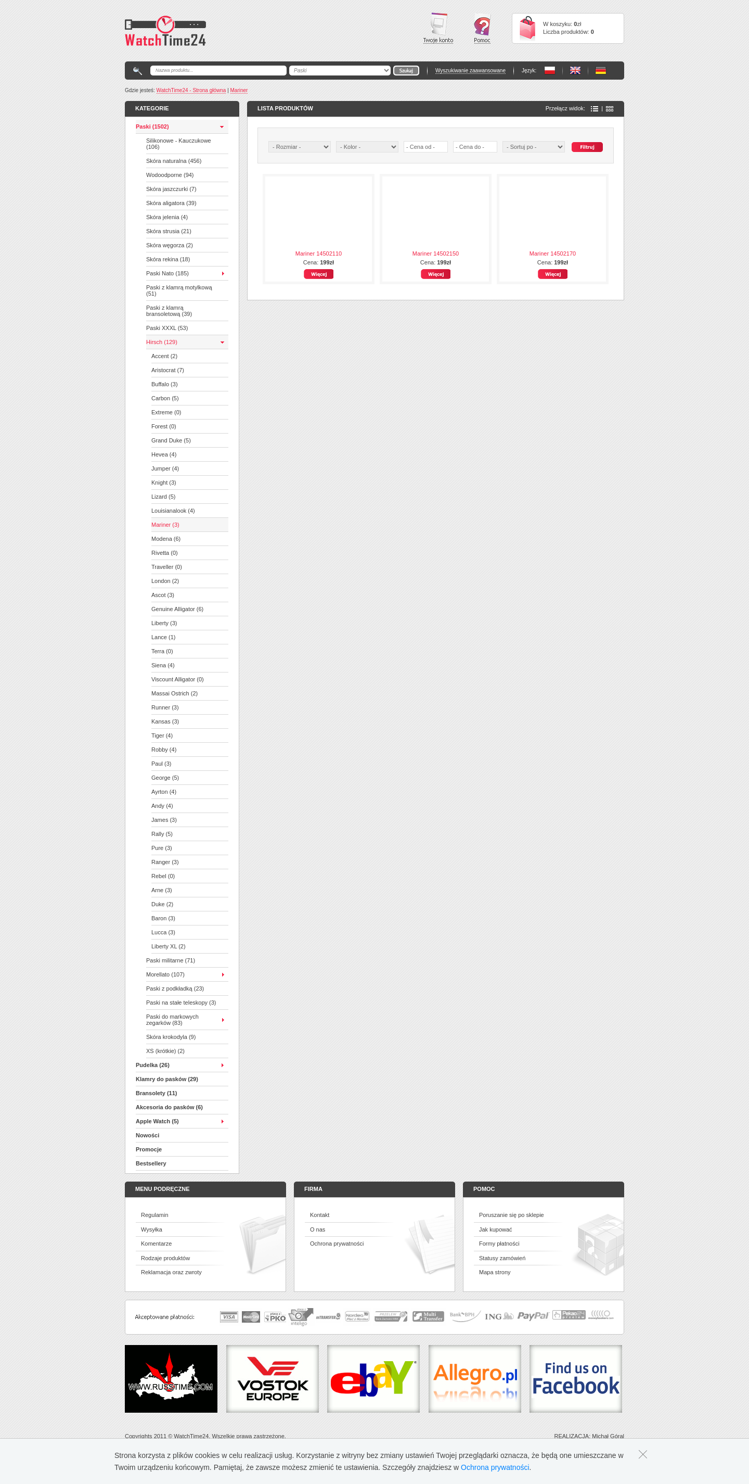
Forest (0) (163, 426)
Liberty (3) (164, 623)
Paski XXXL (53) (167, 328)
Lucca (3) (163, 932)
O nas (317, 1229)
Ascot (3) (162, 595)
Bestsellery (151, 1163)
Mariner (239, 90)
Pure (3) (161, 848)
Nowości (147, 1135)
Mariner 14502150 (435, 253)
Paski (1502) (152, 126)
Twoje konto (438, 28)
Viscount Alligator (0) (177, 679)
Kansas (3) (165, 721)
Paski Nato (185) (167, 273)
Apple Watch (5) (157, 1121)
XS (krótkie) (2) (165, 1051)
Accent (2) (164, 356)
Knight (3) (163, 482)
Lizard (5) (163, 496)
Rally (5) (162, 834)
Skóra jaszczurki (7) (171, 189)
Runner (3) (165, 707)
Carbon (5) (165, 398)
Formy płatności (499, 1243)
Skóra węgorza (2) (169, 245)
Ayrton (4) (163, 792)
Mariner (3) (165, 525)
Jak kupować (495, 1229)
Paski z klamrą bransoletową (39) (169, 311)
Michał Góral (608, 1436)
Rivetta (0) (164, 553)
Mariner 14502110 (318, 253)
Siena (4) (163, 665)
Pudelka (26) (153, 1065)
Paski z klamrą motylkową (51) (179, 290)
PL (550, 70)
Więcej (318, 274)
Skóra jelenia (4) (167, 217)
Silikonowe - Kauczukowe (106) (178, 143)
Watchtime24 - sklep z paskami (165, 31)
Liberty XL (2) (168, 946)
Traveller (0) (166, 567)
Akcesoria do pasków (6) (169, 1107)
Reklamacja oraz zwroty (171, 1272)
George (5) (165, 778)
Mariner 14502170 (553, 253)
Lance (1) (163, 637)
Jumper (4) (165, 468)
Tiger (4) (162, 735)
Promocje (149, 1149)
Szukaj (587, 147)
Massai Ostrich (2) (174, 693)
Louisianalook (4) (173, 511)
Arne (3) (161, 890)
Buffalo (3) (164, 384)
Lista (594, 109)
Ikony (609, 109)
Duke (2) (162, 904)
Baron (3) (163, 918)
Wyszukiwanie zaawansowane (470, 70)
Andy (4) (162, 806)
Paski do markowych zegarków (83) (172, 1019)
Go (406, 70)
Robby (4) (163, 749)
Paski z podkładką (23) (175, 988)
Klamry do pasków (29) (167, 1079)
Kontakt (319, 1215)
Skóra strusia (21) (168, 231)
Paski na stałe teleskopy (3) (181, 1002)
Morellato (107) (165, 974)
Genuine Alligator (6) (177, 609)
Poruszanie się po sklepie (511, 1215)
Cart (527, 28)
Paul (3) (161, 763)
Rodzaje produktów (165, 1258)
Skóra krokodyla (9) (171, 1037)
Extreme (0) (166, 412)
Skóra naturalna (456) (173, 161)
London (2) (165, 581)
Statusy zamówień (502, 1258)
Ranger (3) (165, 862)
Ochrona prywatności (337, 1243)
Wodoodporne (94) (170, 175)
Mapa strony (495, 1272)
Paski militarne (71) (170, 960)
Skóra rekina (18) (168, 259)
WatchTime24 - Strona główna (191, 90)
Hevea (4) (163, 454)
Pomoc (482, 28)
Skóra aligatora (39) (171, 203)
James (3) (164, 820)
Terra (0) (162, 651)
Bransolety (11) (156, 1093)
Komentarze (156, 1243)
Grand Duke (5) (171, 440)
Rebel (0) (163, 876)
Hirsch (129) (161, 342)
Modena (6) (165, 539)
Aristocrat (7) (167, 370)
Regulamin (155, 1215)
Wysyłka (151, 1229)
